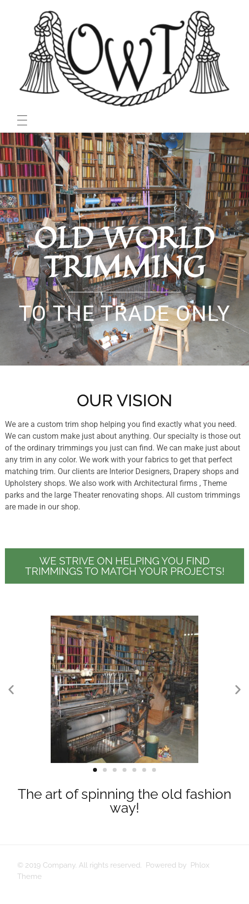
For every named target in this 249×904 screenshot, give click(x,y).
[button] (11, 689)
